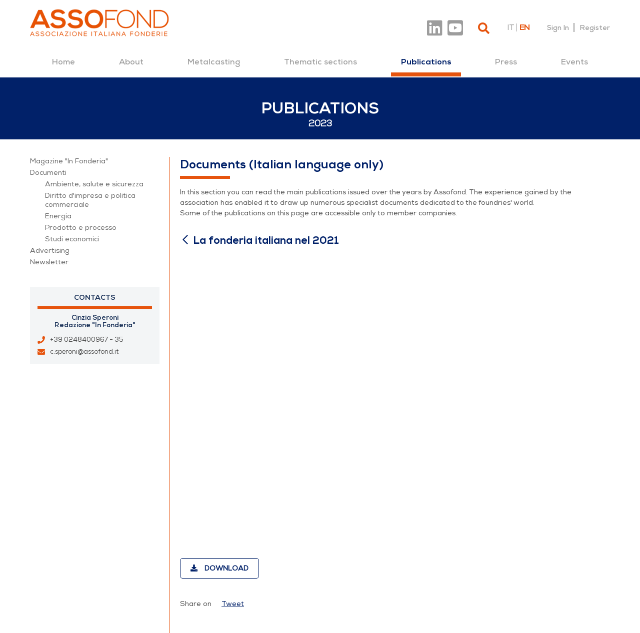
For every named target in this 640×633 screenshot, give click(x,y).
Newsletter (49, 262)
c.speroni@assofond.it (84, 352)
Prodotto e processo (80, 227)
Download (219, 568)
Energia (58, 216)
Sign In (558, 27)
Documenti (48, 172)
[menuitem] (63, 61)
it (510, 27)
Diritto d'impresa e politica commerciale (90, 200)
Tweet (233, 604)
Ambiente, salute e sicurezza (94, 184)
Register (595, 27)
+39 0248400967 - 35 (87, 340)
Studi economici (72, 239)
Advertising (50, 250)
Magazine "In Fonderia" (69, 161)
